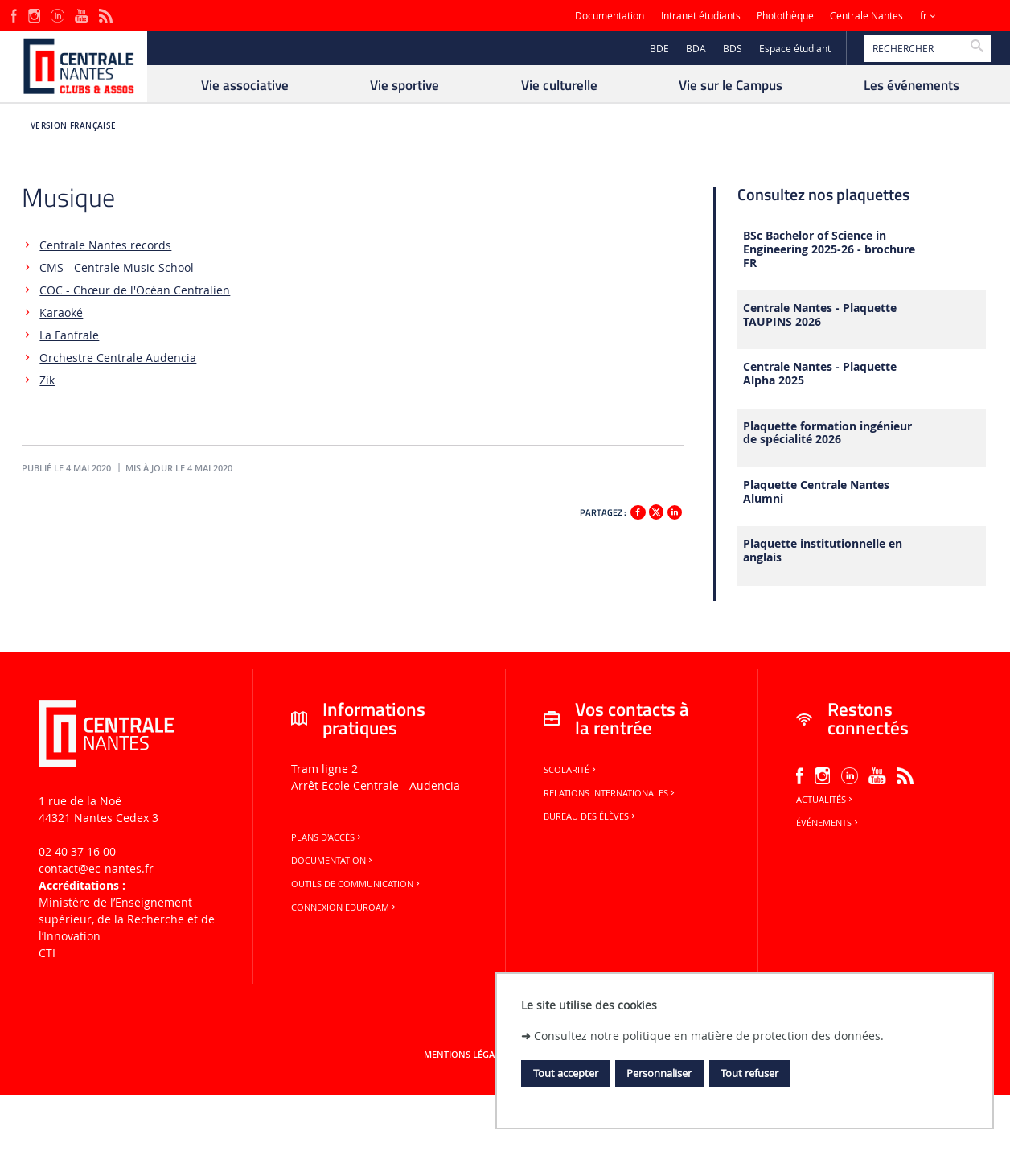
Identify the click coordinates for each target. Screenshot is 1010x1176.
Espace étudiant (795, 49)
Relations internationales (610, 793)
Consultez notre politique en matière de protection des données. (709, 1035)
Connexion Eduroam (344, 907)
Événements (828, 823)
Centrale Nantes (866, 16)
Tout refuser (749, 1073)
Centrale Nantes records (105, 245)
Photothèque (785, 16)
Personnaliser (659, 1073)
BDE (659, 49)
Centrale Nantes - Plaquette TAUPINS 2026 (820, 315)
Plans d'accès (327, 837)
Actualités (825, 799)
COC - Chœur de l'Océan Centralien (134, 290)
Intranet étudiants (701, 16)
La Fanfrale (69, 335)
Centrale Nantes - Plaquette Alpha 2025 (820, 374)
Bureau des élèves (591, 816)
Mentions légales (466, 1054)
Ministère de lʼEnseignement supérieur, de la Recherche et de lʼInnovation (127, 919)
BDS (732, 49)
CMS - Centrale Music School (116, 267)
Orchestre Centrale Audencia (117, 357)
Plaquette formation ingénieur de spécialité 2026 (827, 433)
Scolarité (571, 769)
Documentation (609, 16)
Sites (965, 16)
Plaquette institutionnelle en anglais (822, 551)
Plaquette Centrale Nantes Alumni (816, 492)
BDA (696, 49)
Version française (74, 126)
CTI (47, 952)
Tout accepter (565, 1073)
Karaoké (61, 312)
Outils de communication (356, 884)
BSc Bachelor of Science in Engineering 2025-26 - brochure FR (829, 249)
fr (923, 16)
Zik (47, 380)
